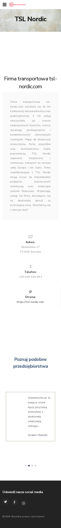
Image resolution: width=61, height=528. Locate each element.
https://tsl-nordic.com (30, 302)
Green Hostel (38, 436)
